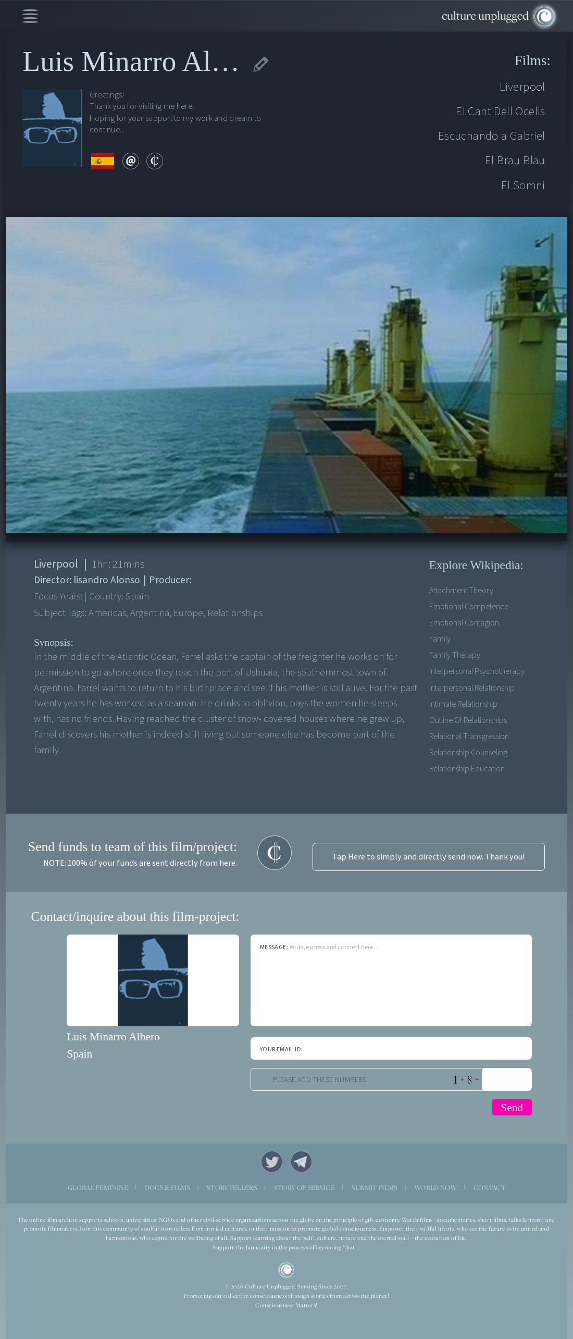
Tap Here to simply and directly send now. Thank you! (428, 857)
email (130, 161)
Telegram (301, 1161)
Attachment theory (461, 590)
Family (440, 639)
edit (261, 64)
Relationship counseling (468, 752)
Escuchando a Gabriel (491, 135)
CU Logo (286, 1270)
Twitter (271, 1161)
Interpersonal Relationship (472, 688)
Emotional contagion (464, 623)
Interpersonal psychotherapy (477, 671)
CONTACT (489, 1187)
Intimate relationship (463, 704)
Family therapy (454, 655)
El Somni (523, 185)
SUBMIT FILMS (375, 1187)
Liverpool (522, 86)
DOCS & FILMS (168, 1187)
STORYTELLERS (232, 1187)
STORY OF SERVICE (304, 1187)
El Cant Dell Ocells (500, 111)
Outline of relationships (468, 720)
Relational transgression (469, 736)
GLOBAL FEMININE (98, 1187)
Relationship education (467, 769)
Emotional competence (468, 606)
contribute (154, 161)
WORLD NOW (435, 1187)
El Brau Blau (515, 160)
